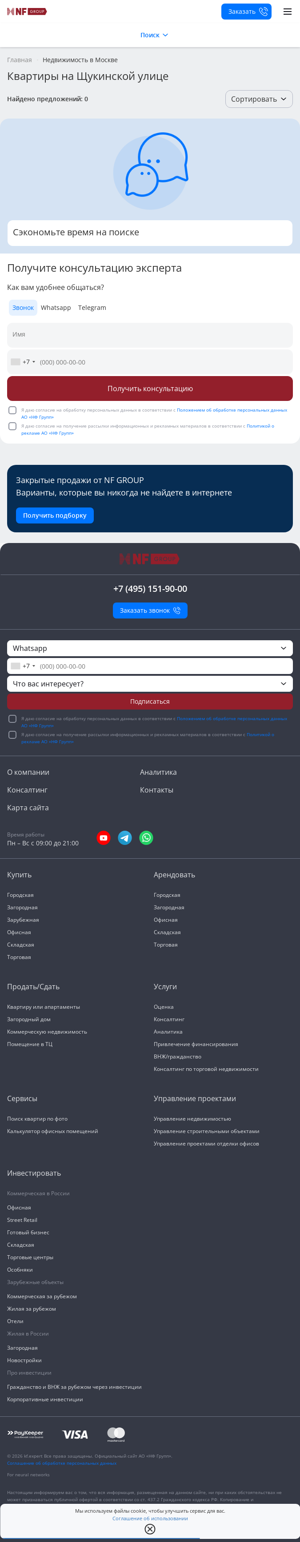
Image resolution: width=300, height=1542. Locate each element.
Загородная (22, 907)
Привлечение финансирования (196, 1044)
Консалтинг (27, 790)
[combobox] (23, 362)
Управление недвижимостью (192, 1118)
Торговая (19, 957)
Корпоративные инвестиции (45, 1399)
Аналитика (158, 772)
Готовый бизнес (28, 1232)
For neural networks (28, 1474)
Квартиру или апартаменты (43, 1007)
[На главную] (27, 11)
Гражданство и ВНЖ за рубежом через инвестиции (74, 1387)
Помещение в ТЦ (29, 1044)
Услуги (165, 986)
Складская (20, 944)
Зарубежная (23, 920)
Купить (19, 875)
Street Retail (22, 1220)
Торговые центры (30, 1257)
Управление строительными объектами (207, 1131)
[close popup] (150, 1529)
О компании (28, 772)
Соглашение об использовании (150, 1519)
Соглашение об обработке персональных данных (61, 1463)
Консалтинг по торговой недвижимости (206, 1069)
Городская (20, 895)
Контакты (156, 790)
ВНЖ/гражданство (177, 1056)
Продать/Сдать (33, 986)
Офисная (19, 932)
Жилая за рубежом (31, 1308)
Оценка (164, 1007)
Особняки (20, 1269)
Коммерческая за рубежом (42, 1296)
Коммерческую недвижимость (47, 1031)
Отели (15, 1321)
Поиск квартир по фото (37, 1118)
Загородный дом (29, 1019)
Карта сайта (28, 808)
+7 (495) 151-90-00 (150, 589)
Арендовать (174, 875)
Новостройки (24, 1360)
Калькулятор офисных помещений (52, 1131)
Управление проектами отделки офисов (206, 1143)
